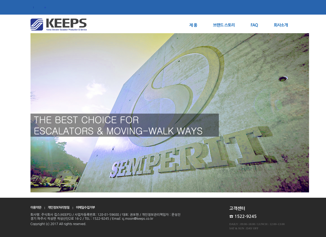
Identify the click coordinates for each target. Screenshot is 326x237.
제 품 (193, 25)
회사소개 (281, 25)
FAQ (254, 25)
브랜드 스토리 (224, 25)
